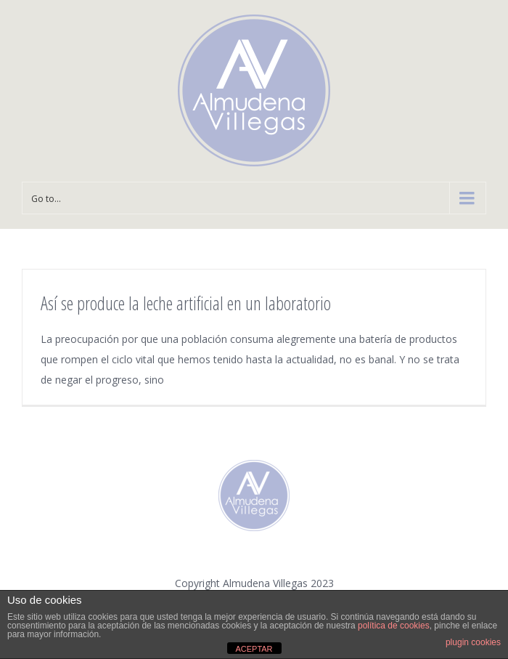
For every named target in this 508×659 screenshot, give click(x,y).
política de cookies (394, 625)
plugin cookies (473, 642)
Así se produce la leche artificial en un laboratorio (186, 303)
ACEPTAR (253, 648)
